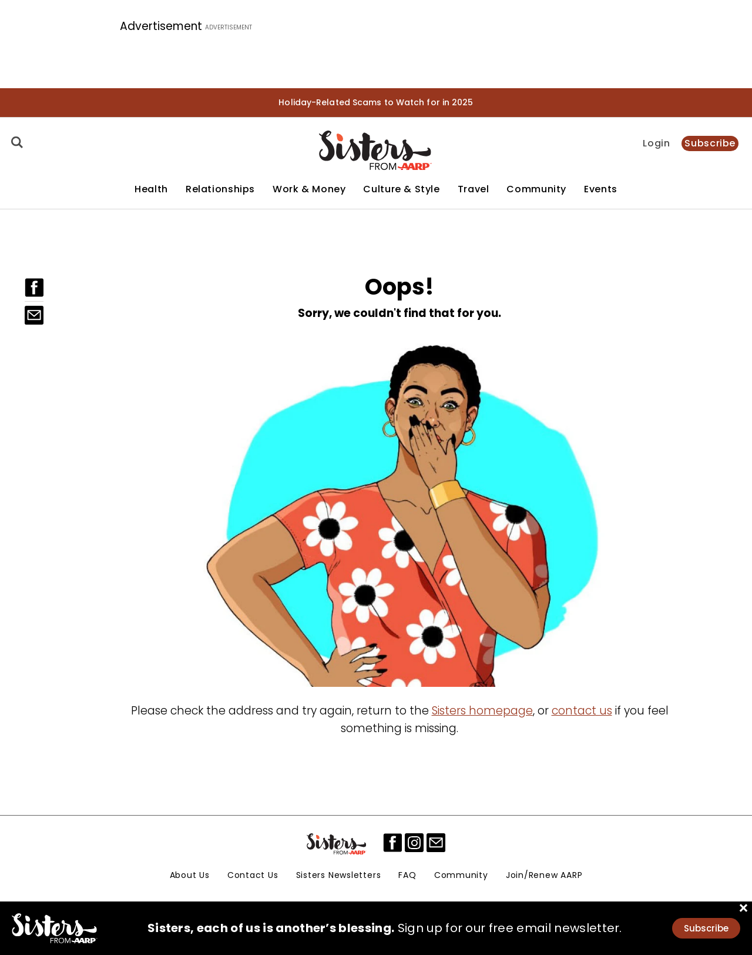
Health (151, 189)
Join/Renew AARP (544, 875)
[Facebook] (34, 287)
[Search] (15, 142)
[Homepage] (375, 150)
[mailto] (436, 842)
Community (536, 189)
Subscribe (710, 143)
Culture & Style (401, 189)
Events (600, 189)
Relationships (220, 189)
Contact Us (252, 875)
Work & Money (309, 189)
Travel (473, 189)
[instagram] (414, 842)
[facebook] (392, 842)
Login (656, 143)
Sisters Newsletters (338, 875)
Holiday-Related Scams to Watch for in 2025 (375, 102)
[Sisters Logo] (337, 843)
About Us (190, 875)
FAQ (407, 875)
